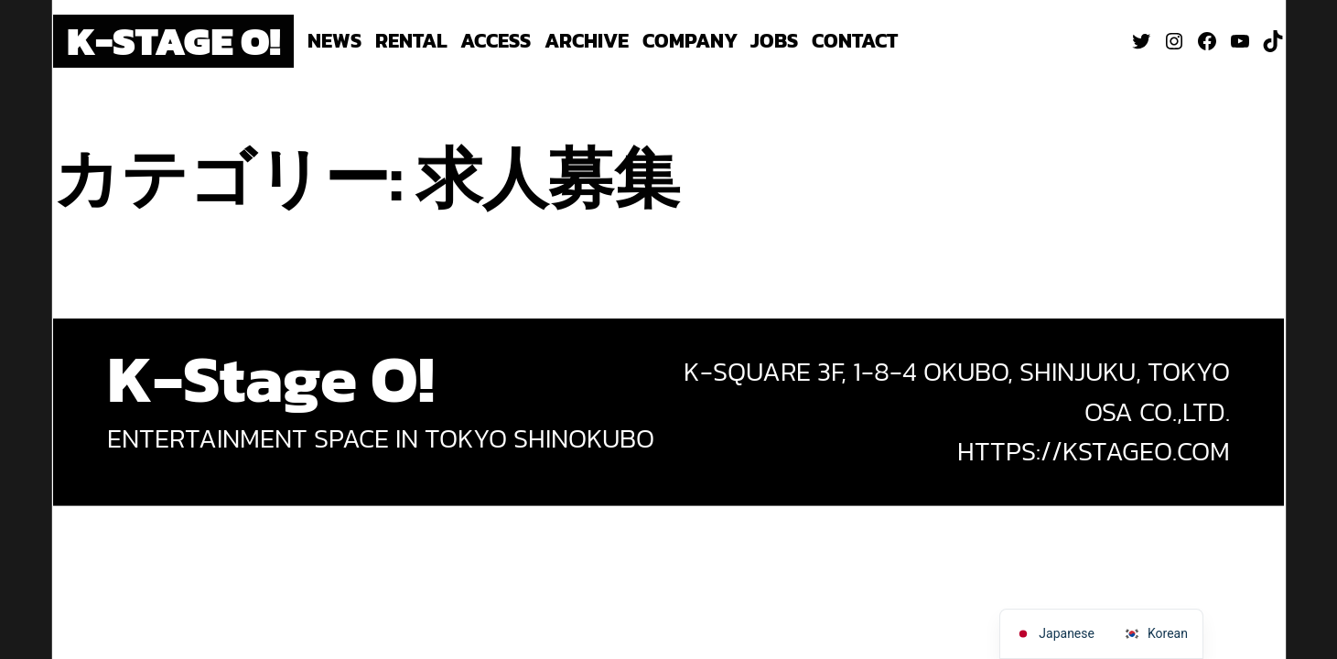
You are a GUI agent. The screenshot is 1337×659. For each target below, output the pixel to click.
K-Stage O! (174, 40)
